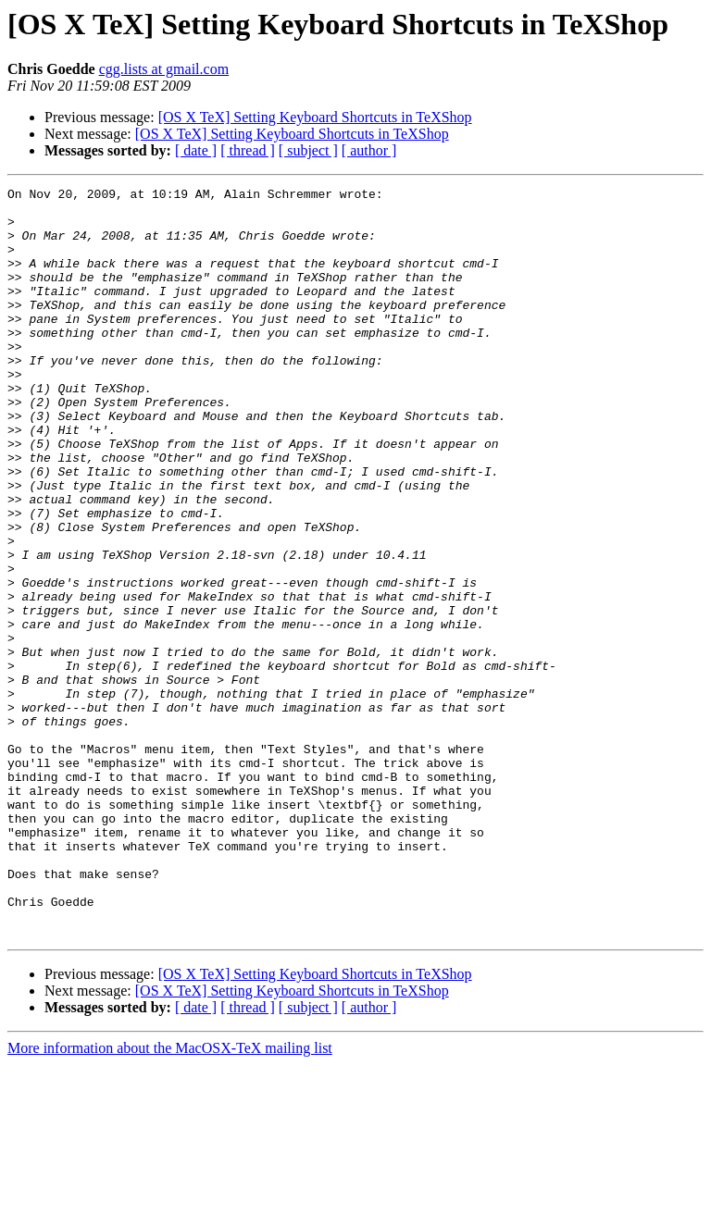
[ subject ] (308, 150)
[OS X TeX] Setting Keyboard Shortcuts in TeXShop (315, 117)
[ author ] (369, 150)
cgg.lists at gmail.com (164, 69)
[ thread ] (247, 150)
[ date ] (196, 150)
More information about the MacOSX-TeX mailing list (169, 1198)
